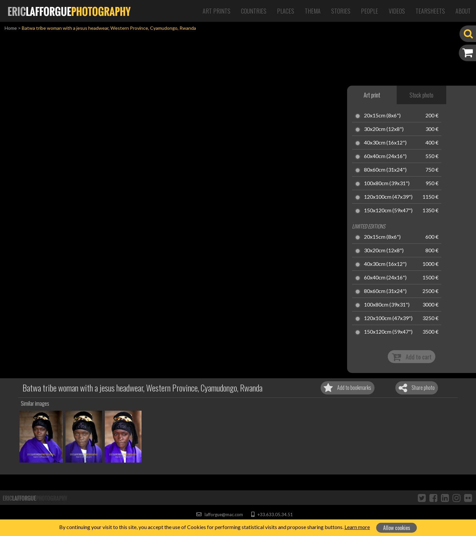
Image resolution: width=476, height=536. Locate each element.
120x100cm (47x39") (388, 197)
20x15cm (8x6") (382, 115)
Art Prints (216, 11)
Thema (313, 11)
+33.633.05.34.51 (272, 514)
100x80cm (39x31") (387, 183)
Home (11, 28)
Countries (253, 11)
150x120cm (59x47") (388, 210)
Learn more (357, 527)
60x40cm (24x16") (385, 156)
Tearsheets (430, 11)
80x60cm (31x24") (385, 170)
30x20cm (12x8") (384, 129)
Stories (340, 11)
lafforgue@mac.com (219, 514)
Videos (397, 11)
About (463, 11)
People (369, 11)
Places (285, 11)
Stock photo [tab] (421, 95)
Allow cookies (396, 528)
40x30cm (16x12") (385, 142)
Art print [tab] (372, 95)
